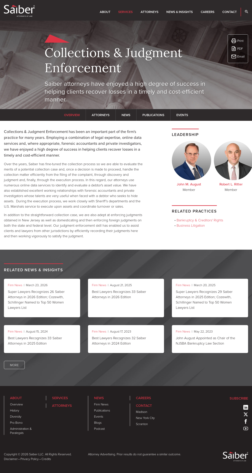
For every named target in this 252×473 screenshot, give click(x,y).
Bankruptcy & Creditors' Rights (200, 220)
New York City (145, 418)
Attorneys (150, 12)
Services (125, 12)
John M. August (189, 184)
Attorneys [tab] (101, 115)
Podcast (99, 428)
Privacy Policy (29, 459)
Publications (102, 410)
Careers (207, 12)
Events (98, 416)
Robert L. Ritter (231, 184)
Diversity (15, 416)
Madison (141, 412)
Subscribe (239, 398)
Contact (229, 12)
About (105, 12)
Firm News (15, 285)
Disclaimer (11, 459)
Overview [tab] (72, 115)
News (99, 398)
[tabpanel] (73, 184)
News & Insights (179, 12)
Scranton (142, 424)
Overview (16, 404)
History (14, 410)
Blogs (98, 422)
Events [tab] (182, 115)
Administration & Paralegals (21, 430)
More (14, 365)
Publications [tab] (153, 115)
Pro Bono (16, 422)
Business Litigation (191, 225)
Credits (46, 459)
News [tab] (126, 115)
